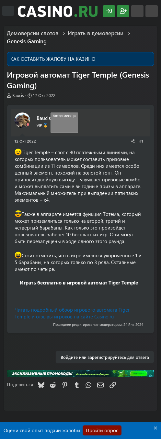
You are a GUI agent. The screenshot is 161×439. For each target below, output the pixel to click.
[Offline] (28, 124)
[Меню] (8, 11)
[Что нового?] (137, 11)
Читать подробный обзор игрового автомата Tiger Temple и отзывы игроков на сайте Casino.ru (72, 313)
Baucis (18, 95)
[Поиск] (151, 11)
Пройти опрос (102, 430)
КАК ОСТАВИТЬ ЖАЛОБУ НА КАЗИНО (52, 59)
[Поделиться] (133, 141)
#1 (141, 141)
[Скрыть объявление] (154, 428)
